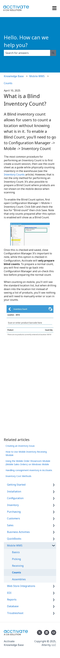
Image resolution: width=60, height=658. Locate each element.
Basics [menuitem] (16, 552)
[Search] (53, 53)
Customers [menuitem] (13, 518)
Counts (8, 83)
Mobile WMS (37, 76)
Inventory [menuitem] (13, 505)
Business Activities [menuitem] (18, 532)
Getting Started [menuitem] (16, 484)
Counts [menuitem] (16, 572)
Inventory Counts (14, 174)
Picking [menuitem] (16, 559)
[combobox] (27, 53)
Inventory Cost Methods (18, 476)
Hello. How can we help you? (26, 41)
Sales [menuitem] (10, 525)
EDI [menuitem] (9, 593)
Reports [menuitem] (11, 599)
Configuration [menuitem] (15, 498)
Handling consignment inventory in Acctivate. (29, 470)
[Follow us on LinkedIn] (46, 632)
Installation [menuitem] (14, 491)
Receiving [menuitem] (18, 565)
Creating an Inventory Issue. (20, 445)
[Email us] (53, 632)
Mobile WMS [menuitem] (14, 545)
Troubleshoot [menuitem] (15, 613)
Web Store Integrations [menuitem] (21, 586)
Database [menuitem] (13, 606)
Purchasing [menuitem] (14, 511)
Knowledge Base (14, 76)
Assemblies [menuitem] (19, 579)
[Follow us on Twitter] (39, 632)
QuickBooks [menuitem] (14, 538)
